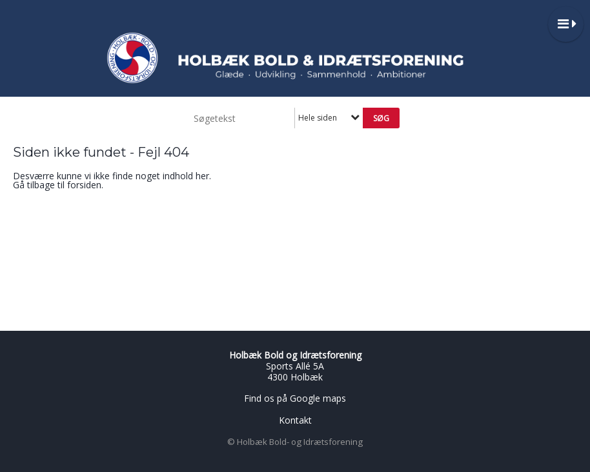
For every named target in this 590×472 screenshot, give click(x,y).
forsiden (84, 185)
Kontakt (295, 420)
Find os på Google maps (295, 398)
